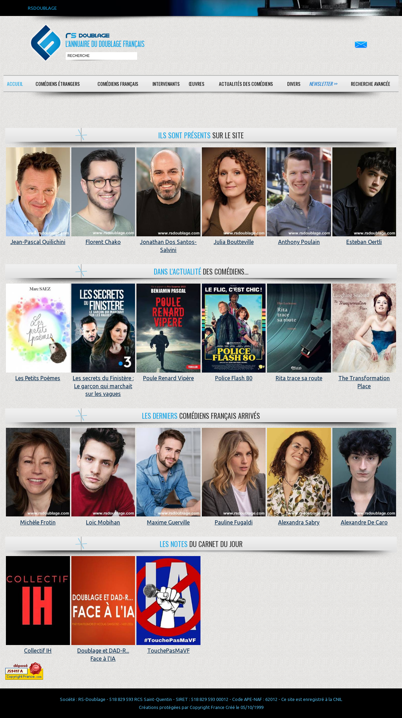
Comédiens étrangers (58, 83)
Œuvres (196, 83)
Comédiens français (117, 83)
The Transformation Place (364, 378)
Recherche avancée (370, 83)
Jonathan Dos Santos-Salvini (168, 242)
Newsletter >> (323, 83)
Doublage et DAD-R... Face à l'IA (103, 651)
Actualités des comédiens (246, 83)
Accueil (15, 83)
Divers (293, 83)
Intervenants (166, 83)
